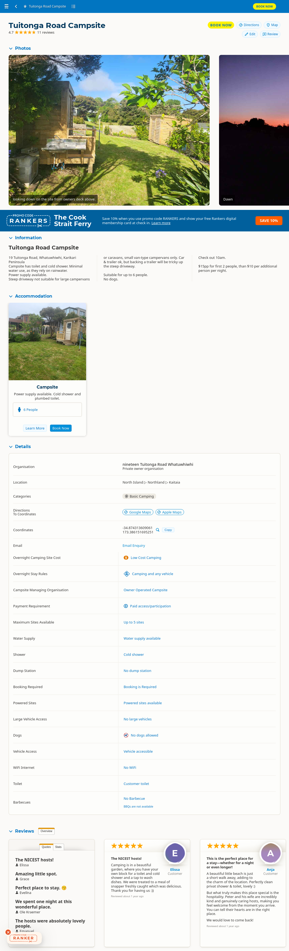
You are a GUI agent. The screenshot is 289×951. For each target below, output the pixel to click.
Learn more (161, 222)
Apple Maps (169, 512)
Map (272, 25)
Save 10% (269, 220)
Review (270, 34)
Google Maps (137, 512)
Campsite (47, 387)
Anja (270, 869)
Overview (46, 831)
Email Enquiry (133, 545)
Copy (168, 529)
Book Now (264, 6)
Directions (249, 25)
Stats (58, 847)
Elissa (175, 869)
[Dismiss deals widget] (8, 932)
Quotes (46, 847)
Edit (249, 34)
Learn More (35, 428)
